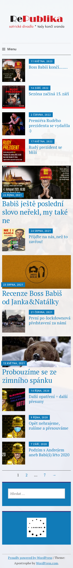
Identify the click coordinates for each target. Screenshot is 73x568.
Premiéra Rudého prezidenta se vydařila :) (49, 125)
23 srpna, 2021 (13, 284)
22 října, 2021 (12, 195)
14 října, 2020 (40, 390)
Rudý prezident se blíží (45, 149)
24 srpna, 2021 (41, 231)
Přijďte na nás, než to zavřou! (48, 239)
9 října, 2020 (39, 417)
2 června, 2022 (41, 114)
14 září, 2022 (39, 88)
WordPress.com (47, 563)
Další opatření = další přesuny (48, 399)
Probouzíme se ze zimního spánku (29, 376)
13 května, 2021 (14, 363)
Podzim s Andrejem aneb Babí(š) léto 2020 (49, 452)
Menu (11, 49)
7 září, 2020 (39, 444)
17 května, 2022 (42, 141)
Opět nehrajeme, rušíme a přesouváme (48, 425)
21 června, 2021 (41, 312)
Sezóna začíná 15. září (49, 93)
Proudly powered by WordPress (30, 558)
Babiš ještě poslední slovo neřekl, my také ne (35, 212)
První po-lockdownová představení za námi (49, 320)
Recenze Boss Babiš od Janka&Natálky (32, 297)
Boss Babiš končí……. (48, 67)
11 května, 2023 (42, 61)
